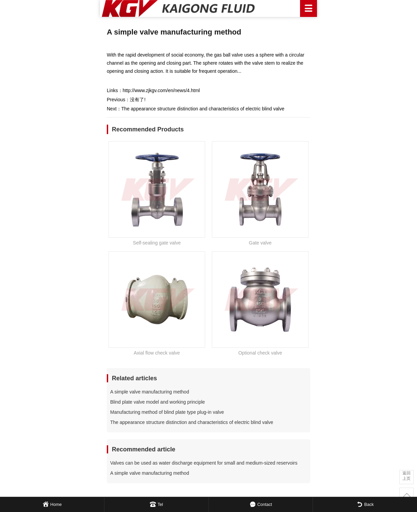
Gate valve (260, 243)
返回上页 (406, 476)
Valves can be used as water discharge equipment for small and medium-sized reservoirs (203, 463)
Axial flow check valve (157, 353)
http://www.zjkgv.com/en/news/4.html (161, 90)
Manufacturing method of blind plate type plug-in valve (167, 412)
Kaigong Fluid (208, 8)
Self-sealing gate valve (157, 243)
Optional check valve (260, 353)
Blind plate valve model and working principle (157, 402)
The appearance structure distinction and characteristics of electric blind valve (202, 108)
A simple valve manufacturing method (149, 391)
